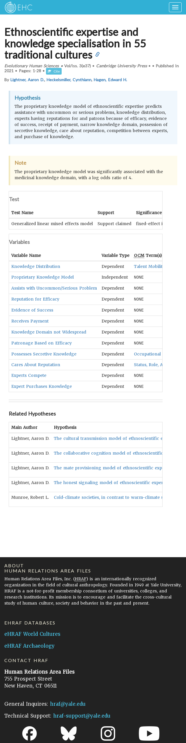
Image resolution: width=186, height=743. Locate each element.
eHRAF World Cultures (32, 634)
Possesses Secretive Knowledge (43, 351)
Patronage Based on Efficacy (41, 341)
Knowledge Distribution (35, 266)
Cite (54, 71)
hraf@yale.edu (68, 704)
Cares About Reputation (35, 362)
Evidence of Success (32, 309)
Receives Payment (30, 319)
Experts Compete (28, 373)
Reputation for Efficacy (35, 298)
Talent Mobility (149, 266)
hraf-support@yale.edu (82, 716)
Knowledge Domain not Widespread (48, 330)
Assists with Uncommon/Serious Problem (54, 287)
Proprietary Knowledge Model (42, 276)
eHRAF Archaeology (29, 646)
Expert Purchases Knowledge (41, 383)
